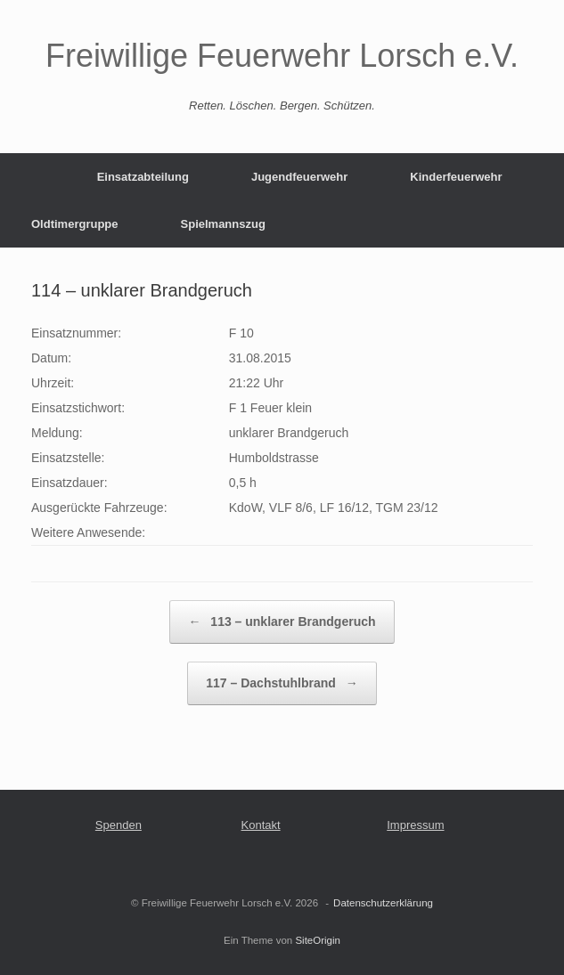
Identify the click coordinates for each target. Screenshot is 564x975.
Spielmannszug (223, 224)
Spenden (118, 825)
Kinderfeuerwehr (456, 176)
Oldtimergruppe (75, 224)
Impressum (415, 825)
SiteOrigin (317, 940)
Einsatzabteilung (143, 176)
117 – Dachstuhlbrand (281, 683)
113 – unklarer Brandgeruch (281, 622)
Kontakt (261, 825)
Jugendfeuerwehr (299, 176)
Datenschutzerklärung (383, 903)
